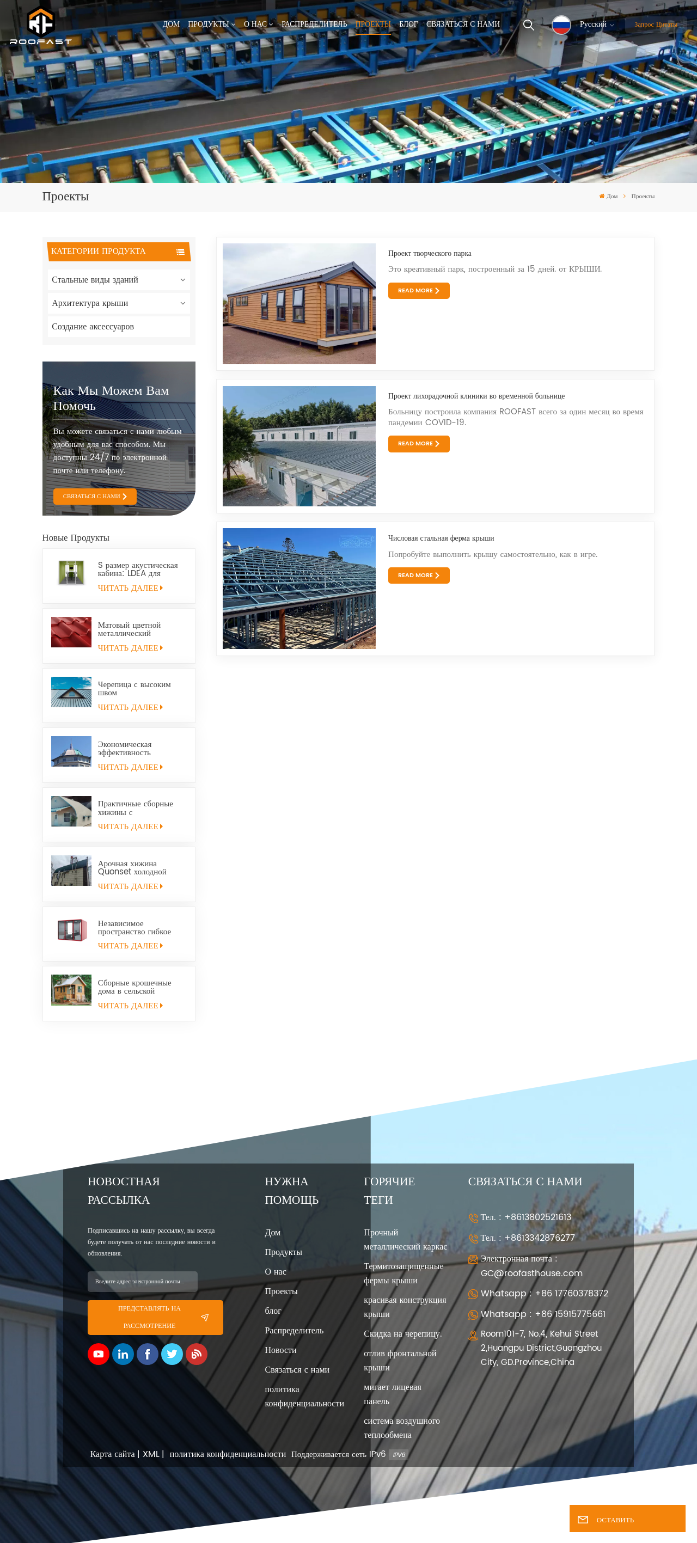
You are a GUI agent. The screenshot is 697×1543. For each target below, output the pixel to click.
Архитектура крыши (90, 303)
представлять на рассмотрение (163, 1317)
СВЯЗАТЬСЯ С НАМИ (91, 496)
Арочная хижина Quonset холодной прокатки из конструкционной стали (139, 868)
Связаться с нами (463, 24)
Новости (281, 1350)
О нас (255, 24)
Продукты (208, 24)
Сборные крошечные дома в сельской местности (135, 987)
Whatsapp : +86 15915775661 (543, 1314)
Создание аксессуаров (93, 327)
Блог (408, 24)
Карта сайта (112, 1454)
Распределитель (314, 24)
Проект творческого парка (430, 254)
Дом (171, 24)
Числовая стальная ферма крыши (441, 538)
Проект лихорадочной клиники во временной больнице (476, 396)
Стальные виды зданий (95, 280)
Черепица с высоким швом (134, 689)
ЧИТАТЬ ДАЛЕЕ (130, 588)
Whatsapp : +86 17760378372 (544, 1294)
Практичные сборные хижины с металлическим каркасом (142, 808)
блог (273, 1311)
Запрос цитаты (655, 24)
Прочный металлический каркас (405, 1240)
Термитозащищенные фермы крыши (403, 1273)
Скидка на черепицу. (403, 1334)
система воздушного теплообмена (402, 1428)
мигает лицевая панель (392, 1394)
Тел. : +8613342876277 (528, 1238)
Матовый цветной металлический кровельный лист (129, 629)
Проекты (373, 24)
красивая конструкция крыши (405, 1307)
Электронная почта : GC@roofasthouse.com (532, 1266)
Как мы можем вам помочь (111, 398)
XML (151, 1454)
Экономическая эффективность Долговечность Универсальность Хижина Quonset (130, 748)
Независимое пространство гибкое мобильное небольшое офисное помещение (137, 928)
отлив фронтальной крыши (400, 1360)
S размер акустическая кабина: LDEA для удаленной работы (138, 569)
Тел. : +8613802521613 (526, 1217)
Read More (415, 291)
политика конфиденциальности (305, 1396)
